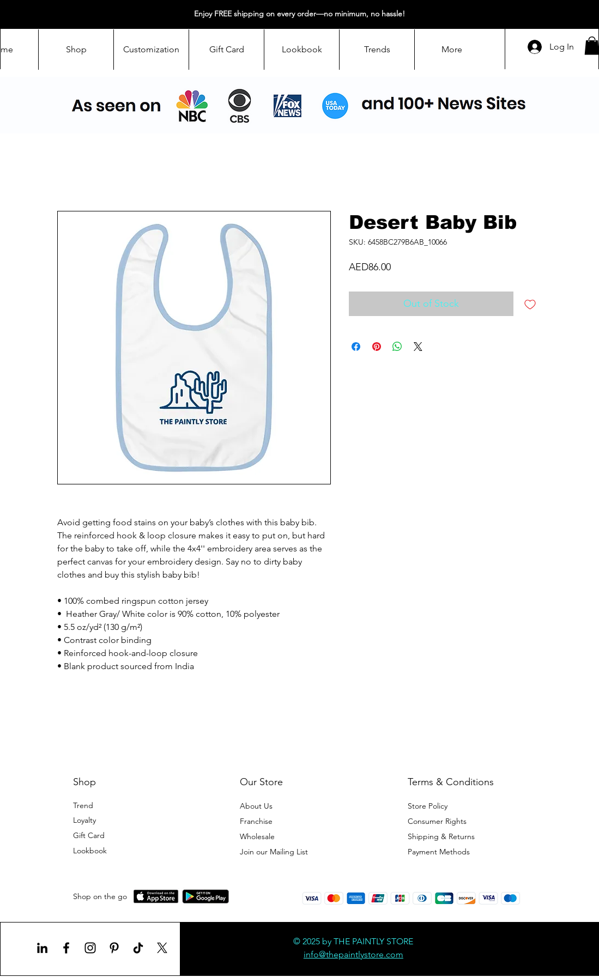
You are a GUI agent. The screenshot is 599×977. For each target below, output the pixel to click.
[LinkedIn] (42, 947)
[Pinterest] (114, 947)
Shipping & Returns (441, 836)
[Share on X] (418, 346)
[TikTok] (138, 947)
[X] (162, 947)
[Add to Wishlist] (530, 304)
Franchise (256, 821)
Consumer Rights (437, 821)
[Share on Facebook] (355, 346)
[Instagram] (90, 947)
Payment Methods (440, 852)
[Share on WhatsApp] (397, 346)
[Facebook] (66, 947)
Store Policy (427, 806)
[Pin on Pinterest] (376, 346)
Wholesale (258, 836)
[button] (274, 852)
